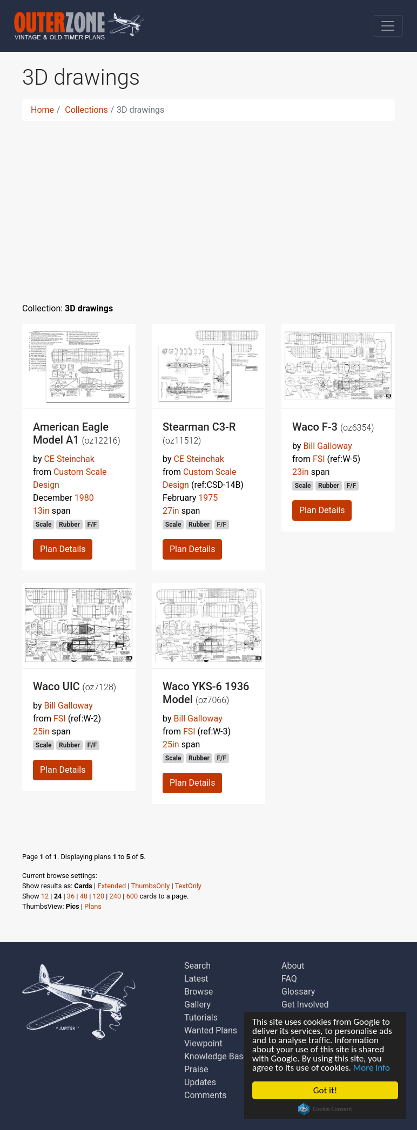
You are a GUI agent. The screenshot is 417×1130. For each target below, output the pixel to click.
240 (116, 896)
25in (41, 731)
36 (71, 896)
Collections (86, 110)
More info (371, 1067)
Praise (196, 1069)
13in (41, 511)
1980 (84, 498)
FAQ (289, 979)
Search (197, 966)
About (293, 966)
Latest (196, 979)
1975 (208, 498)
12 (45, 896)
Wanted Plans (210, 1030)
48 (84, 896)
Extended (111, 886)
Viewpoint (203, 1043)
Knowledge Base (216, 1056)
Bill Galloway (327, 446)
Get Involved (305, 1004)
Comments (205, 1095)
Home (42, 110)
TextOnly (188, 886)
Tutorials (201, 1017)
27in (171, 511)
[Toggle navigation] (388, 26)
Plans (93, 906)
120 (99, 896)
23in (300, 472)
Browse (198, 991)
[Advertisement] (208, 205)
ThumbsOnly (150, 886)
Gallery (197, 1004)
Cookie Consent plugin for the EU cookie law (325, 1109)
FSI (319, 459)
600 (132, 896)
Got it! (325, 1090)
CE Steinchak (69, 459)
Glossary (298, 991)
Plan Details (62, 549)
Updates (200, 1082)
